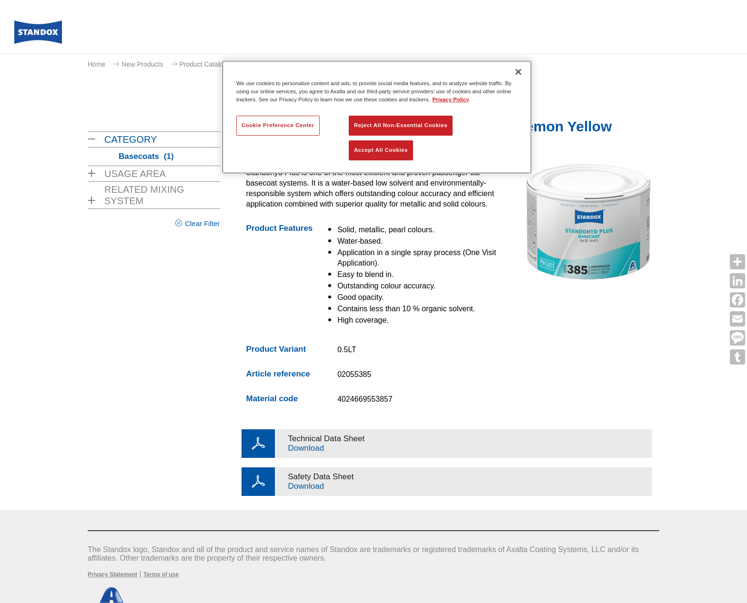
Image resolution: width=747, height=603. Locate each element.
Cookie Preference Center (278, 125)
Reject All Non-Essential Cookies (400, 125)
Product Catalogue (207, 64)
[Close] (518, 71)
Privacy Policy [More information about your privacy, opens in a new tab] (451, 99)
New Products (142, 64)
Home (96, 64)
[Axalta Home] (38, 35)
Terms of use (161, 574)
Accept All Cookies (381, 150)
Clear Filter (202, 223)
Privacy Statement (112, 574)
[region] (377, 117)
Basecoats (146, 156)
